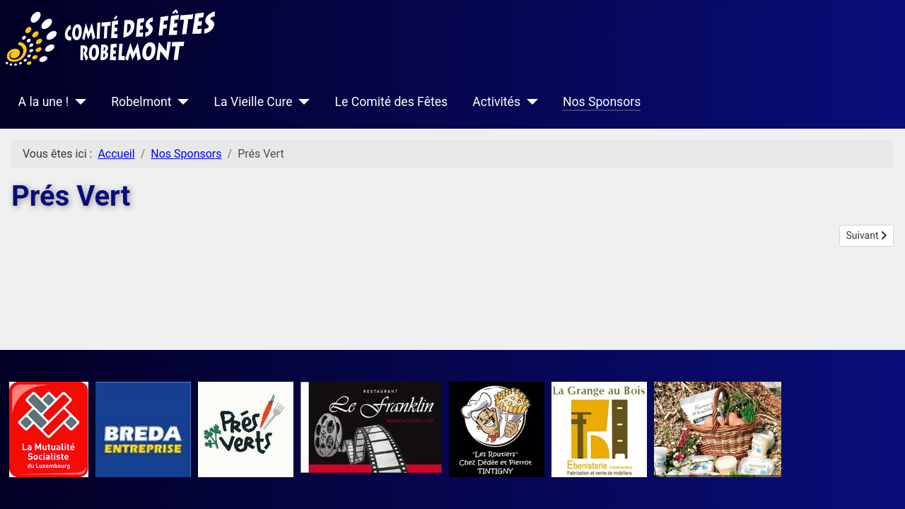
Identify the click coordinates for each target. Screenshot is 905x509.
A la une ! (43, 102)
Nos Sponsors (602, 102)
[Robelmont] (180, 102)
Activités (496, 102)
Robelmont (141, 102)
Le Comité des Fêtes (391, 102)
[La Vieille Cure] (301, 102)
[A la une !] (77, 102)
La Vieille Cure (253, 102)
